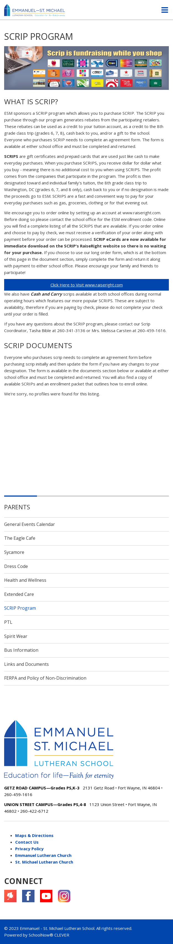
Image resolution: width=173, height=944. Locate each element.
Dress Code (16, 566)
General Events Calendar (29, 524)
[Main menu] (164, 9)
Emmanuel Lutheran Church (43, 855)
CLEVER (61, 935)
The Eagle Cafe (19, 538)
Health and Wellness (25, 580)
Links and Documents (26, 664)
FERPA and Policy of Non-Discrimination (45, 678)
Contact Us (27, 842)
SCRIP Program (20, 608)
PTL (8, 622)
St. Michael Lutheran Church (44, 862)
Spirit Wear (15, 636)
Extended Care (19, 594)
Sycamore (14, 552)
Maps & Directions (34, 835)
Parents (17, 507)
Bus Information (21, 650)
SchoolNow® (41, 935)
